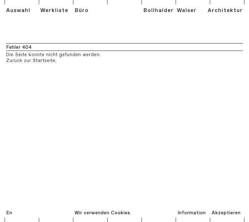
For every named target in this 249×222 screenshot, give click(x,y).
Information (192, 213)
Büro (82, 10)
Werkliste (54, 10)
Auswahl (18, 10)
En (9, 213)
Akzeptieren (226, 213)
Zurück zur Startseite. (31, 61)
